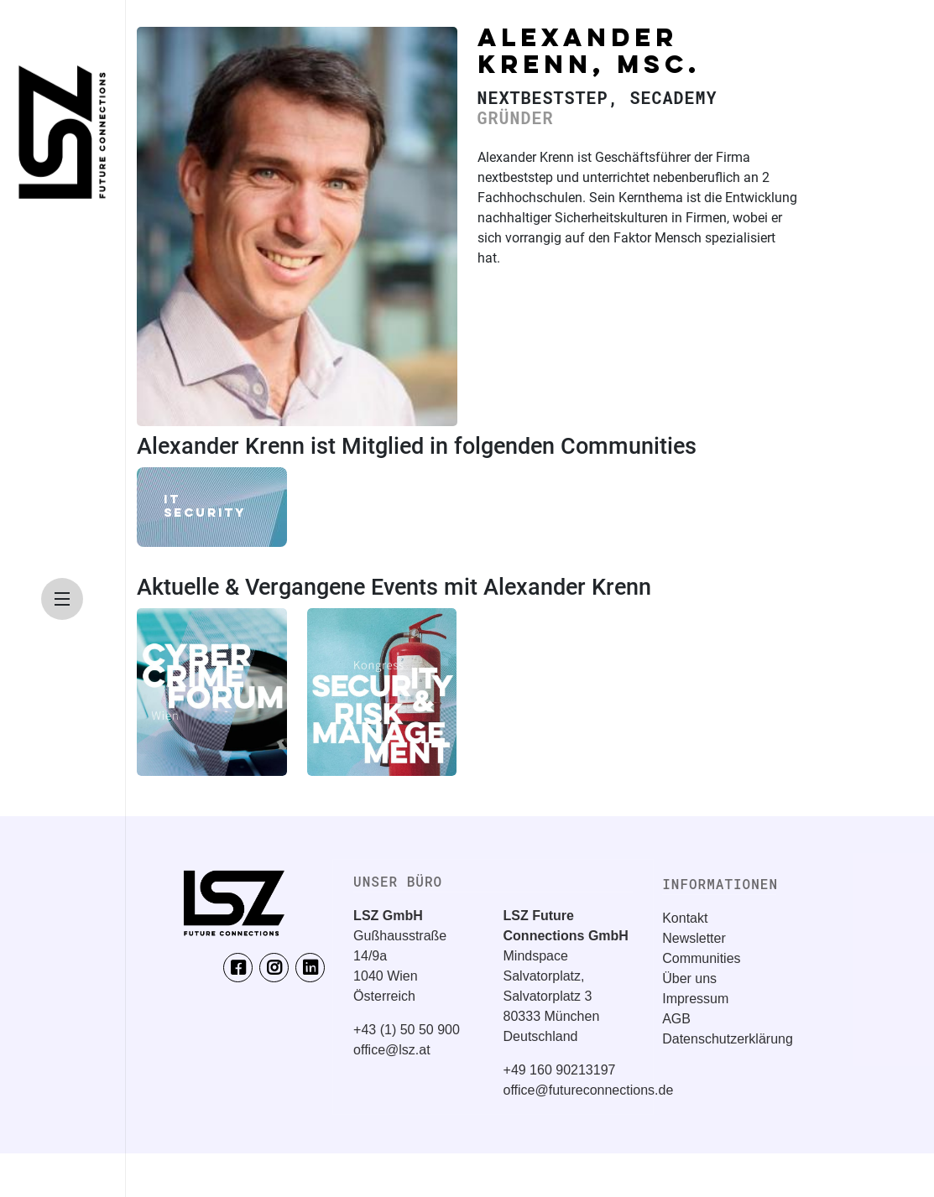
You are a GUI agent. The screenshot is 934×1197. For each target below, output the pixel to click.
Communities (701, 958)
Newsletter (694, 938)
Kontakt (684, 918)
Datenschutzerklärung (727, 1039)
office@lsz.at (391, 1050)
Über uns (689, 978)
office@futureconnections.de (589, 1090)
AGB (676, 1019)
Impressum (695, 998)
